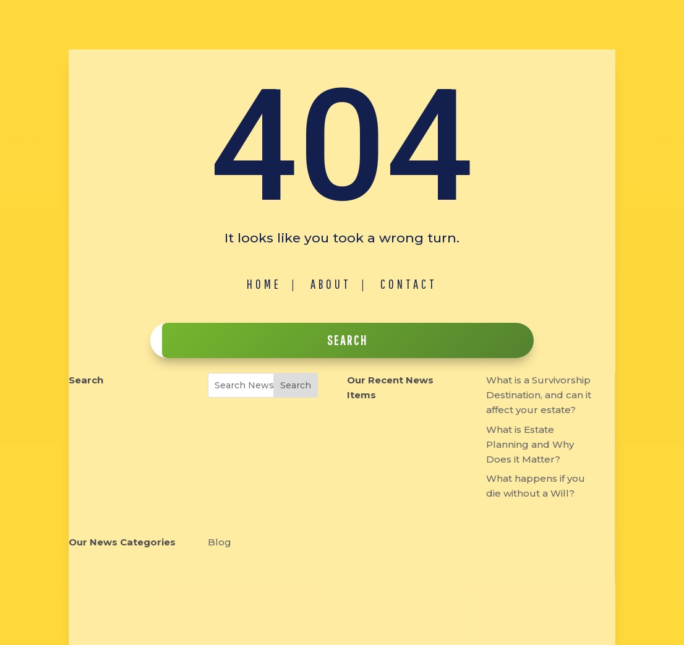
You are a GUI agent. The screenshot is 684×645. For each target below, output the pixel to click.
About (330, 283)
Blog (219, 542)
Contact (408, 283)
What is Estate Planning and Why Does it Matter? (530, 444)
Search (295, 385)
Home (264, 283)
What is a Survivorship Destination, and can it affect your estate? (538, 395)
